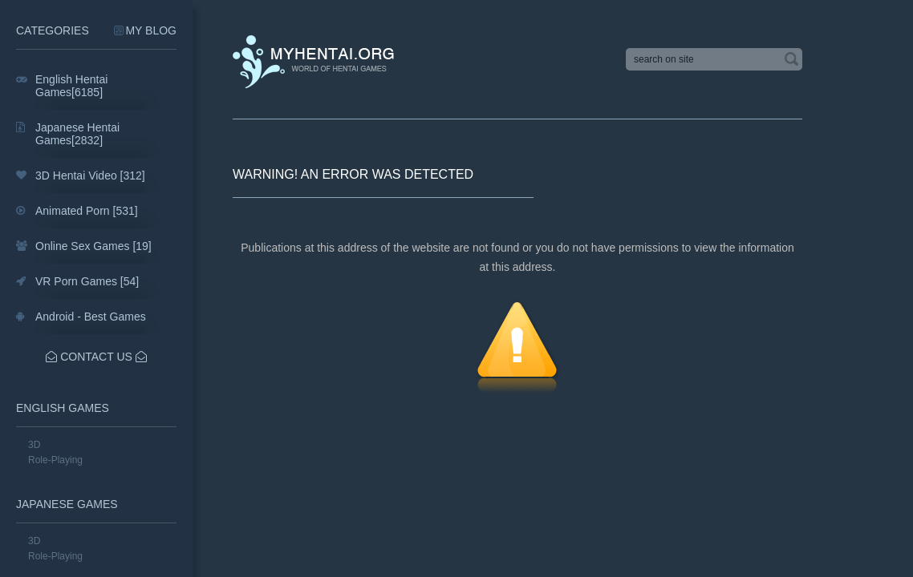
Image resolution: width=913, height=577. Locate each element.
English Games (62, 407)
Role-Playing (55, 460)
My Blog (151, 30)
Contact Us (96, 356)
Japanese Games (67, 504)
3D (34, 444)
